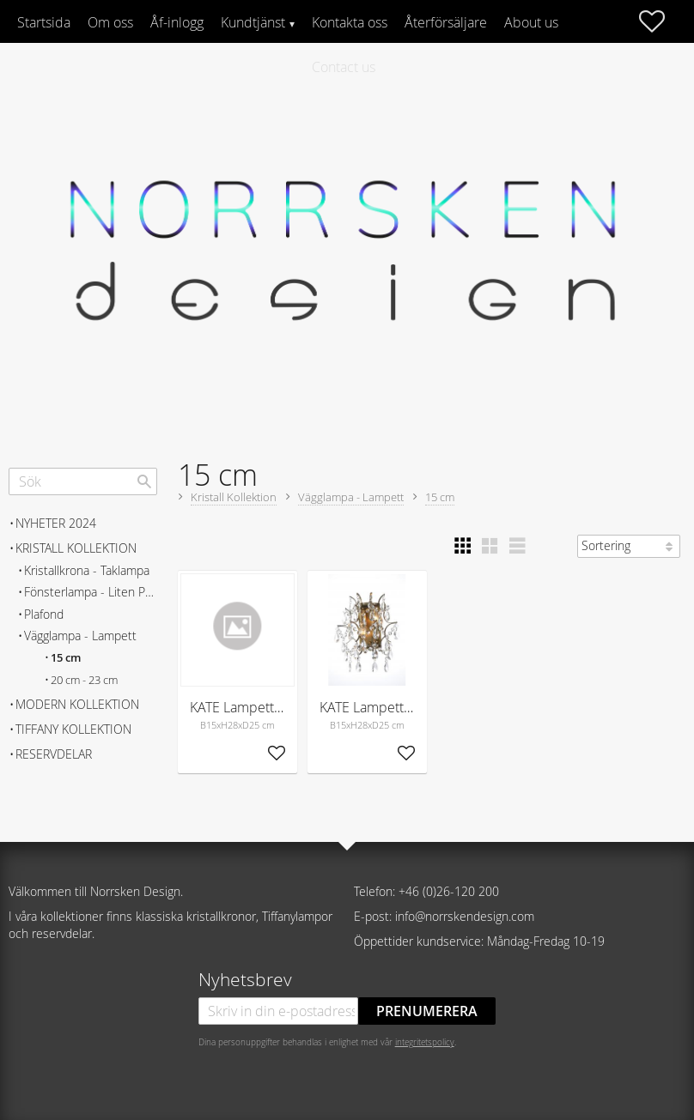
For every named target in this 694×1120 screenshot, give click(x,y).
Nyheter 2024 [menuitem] (55, 523)
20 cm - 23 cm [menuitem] (84, 680)
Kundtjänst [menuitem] (253, 22)
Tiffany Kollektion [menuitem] (73, 729)
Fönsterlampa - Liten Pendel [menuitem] (90, 592)
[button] (660, 21)
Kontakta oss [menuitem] (349, 22)
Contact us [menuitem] (343, 67)
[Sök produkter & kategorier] (83, 481)
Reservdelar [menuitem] (53, 754)
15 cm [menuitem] (66, 658)
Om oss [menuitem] (110, 22)
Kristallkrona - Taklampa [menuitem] (86, 570)
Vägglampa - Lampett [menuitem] (80, 635)
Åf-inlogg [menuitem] (177, 22)
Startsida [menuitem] (43, 22)
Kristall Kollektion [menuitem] (76, 548)
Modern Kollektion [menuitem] (77, 704)
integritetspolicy (424, 1042)
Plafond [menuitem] (44, 614)
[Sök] (144, 481)
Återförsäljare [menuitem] (446, 22)
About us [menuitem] (531, 22)
